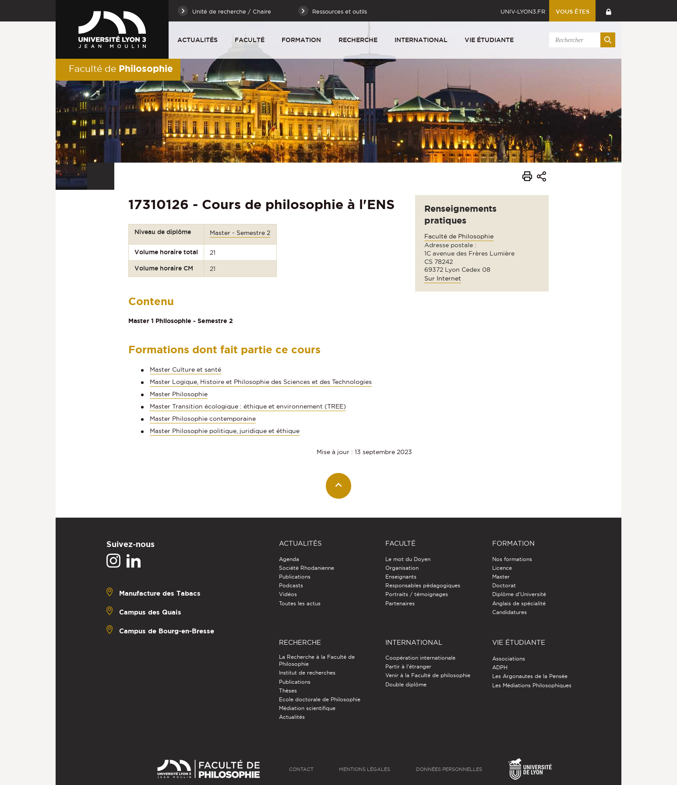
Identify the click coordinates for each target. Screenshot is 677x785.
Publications (294, 576)
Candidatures (509, 612)
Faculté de (121, 68)
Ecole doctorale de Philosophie (319, 699)
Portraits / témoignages (416, 594)
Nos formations (512, 559)
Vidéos (288, 594)
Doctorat (504, 585)
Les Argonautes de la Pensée (530, 676)
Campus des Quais (150, 611)
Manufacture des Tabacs (160, 593)
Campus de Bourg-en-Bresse (166, 630)
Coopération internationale (420, 658)
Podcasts (291, 585)
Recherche (357, 39)
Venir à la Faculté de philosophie (427, 675)
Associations (508, 658)
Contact (301, 769)
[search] (580, 39)
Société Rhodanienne (306, 568)
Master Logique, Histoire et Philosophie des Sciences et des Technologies (261, 381)
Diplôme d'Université (519, 594)
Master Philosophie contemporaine (203, 418)
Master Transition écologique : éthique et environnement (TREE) (248, 406)
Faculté (249, 39)
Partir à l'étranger (408, 666)
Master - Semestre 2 (240, 232)
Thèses (288, 690)
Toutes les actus (300, 603)
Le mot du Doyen (407, 559)
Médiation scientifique (307, 708)
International (421, 39)
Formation (301, 39)
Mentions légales (364, 769)
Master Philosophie (179, 394)
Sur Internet (442, 278)
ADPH (500, 667)
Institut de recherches (307, 672)
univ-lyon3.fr (523, 11)
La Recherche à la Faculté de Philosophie (317, 660)
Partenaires (400, 603)
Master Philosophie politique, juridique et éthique (225, 430)
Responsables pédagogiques (422, 585)
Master (501, 576)
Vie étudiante (489, 39)
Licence (502, 568)
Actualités (197, 39)
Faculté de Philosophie (459, 236)
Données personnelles (449, 769)
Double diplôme (406, 684)
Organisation (402, 568)
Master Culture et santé (185, 369)
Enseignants (400, 576)
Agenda (289, 559)
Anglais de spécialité (519, 603)
